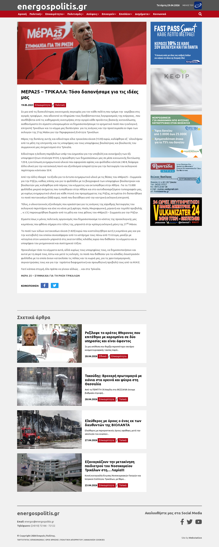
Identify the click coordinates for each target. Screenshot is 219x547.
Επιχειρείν (108, 14)
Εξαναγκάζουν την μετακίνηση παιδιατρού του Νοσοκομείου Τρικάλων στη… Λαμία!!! (109, 466)
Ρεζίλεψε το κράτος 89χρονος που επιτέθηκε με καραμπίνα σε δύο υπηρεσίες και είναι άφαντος (112, 337)
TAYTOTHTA (23, 540)
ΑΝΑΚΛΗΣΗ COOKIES (94, 540)
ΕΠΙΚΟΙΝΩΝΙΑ (37, 540)
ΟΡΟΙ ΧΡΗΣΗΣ (52, 540)
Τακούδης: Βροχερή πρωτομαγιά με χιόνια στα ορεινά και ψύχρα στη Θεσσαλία (113, 380)
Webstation (195, 538)
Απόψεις (91, 14)
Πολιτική (35, 14)
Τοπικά (123, 399)
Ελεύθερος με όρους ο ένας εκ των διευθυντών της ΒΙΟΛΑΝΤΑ (113, 423)
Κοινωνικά (159, 14)
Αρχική (22, 14)
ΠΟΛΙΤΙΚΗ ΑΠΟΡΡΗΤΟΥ (71, 540)
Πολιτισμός (74, 14)
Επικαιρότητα (54, 14)
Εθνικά (103, 356)
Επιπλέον (124, 14)
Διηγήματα (142, 14)
